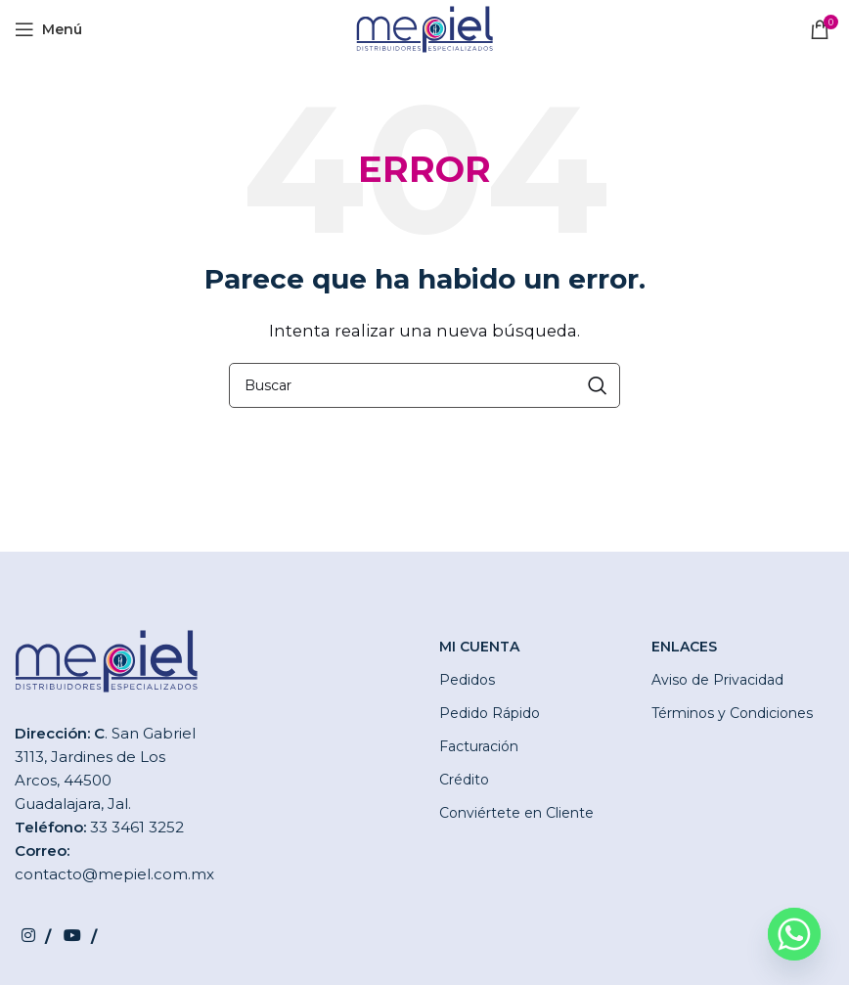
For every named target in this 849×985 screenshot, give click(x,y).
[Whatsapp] (794, 934)
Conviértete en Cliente (516, 813)
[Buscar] (424, 385)
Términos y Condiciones (732, 713)
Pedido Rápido (489, 713)
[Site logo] (424, 28)
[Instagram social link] (36, 935)
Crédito (464, 779)
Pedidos (467, 680)
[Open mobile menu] (48, 29)
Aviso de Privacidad (717, 680)
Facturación (478, 746)
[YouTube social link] (80, 935)
